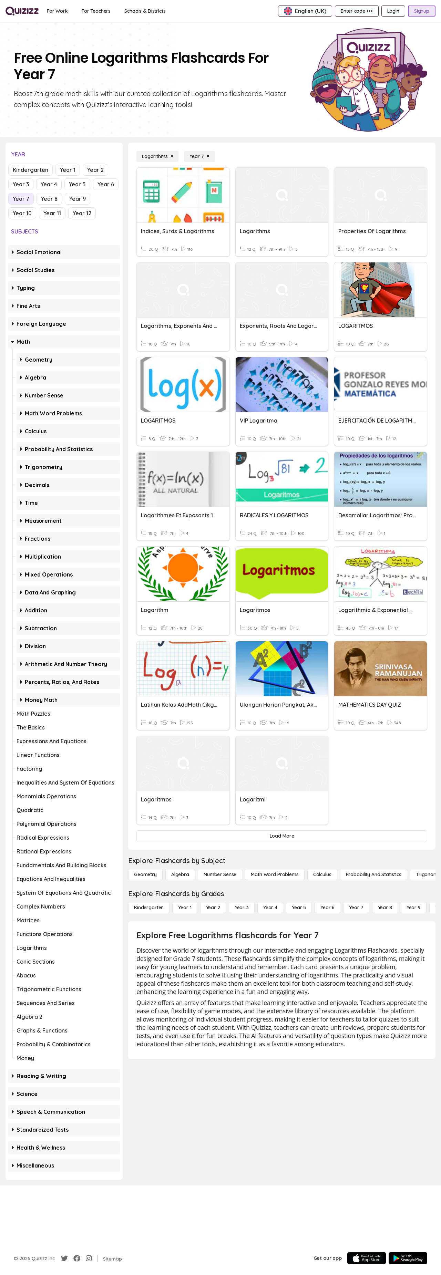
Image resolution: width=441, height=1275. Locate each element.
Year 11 (52, 213)
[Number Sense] (220, 874)
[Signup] (421, 11)
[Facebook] (76, 1258)
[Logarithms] (157, 156)
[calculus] (322, 874)
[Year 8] (385, 907)
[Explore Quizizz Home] (22, 11)
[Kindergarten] (149, 907)
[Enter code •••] (356, 11)
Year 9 (77, 198)
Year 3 (21, 184)
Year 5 (77, 184)
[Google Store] (408, 1258)
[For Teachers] (96, 11)
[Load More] (281, 835)
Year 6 (106, 184)
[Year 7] (199, 156)
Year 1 (67, 169)
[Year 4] (270, 907)
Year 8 (49, 198)
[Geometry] (145, 874)
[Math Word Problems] (274, 874)
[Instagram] (89, 1258)
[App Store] (366, 1258)
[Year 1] (184, 907)
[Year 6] (327, 907)
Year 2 (95, 169)
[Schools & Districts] (145, 11)
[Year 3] (242, 907)
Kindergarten (30, 169)
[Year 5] (299, 907)
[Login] (393, 11)
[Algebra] (180, 874)
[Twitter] (64, 1258)
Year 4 (49, 184)
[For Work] (57, 11)
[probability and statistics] (373, 874)
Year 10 (22, 213)
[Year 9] (414, 907)
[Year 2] (213, 907)
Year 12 (82, 213)
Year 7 (21, 198)
